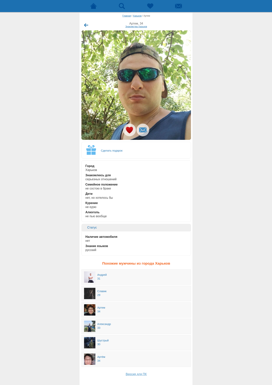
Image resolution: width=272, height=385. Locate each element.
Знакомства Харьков (136, 26)
